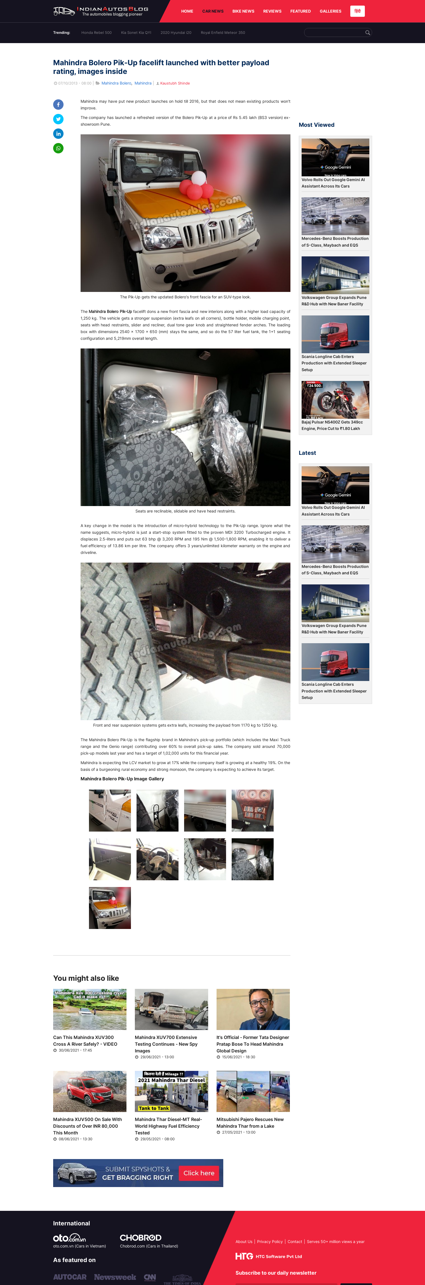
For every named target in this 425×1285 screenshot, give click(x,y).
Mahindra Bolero (116, 83)
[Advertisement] (335, 84)
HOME (187, 11)
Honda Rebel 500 (96, 32)
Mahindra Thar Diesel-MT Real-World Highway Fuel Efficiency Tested (168, 1126)
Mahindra (143, 83)
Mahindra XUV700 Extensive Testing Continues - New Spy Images (166, 1044)
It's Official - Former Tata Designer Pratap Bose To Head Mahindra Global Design (253, 1044)
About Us (244, 1241)
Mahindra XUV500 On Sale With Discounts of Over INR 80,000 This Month (87, 1126)
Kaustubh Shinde (172, 83)
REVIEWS (272, 11)
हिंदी (357, 11)
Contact (295, 1241)
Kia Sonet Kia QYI (136, 32)
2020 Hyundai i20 (176, 32)
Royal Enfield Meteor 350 (223, 32)
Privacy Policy (270, 1241)
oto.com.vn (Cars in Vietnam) (79, 1246)
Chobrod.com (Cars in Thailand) (149, 1246)
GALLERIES (330, 11)
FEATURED (300, 11)
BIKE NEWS (243, 11)
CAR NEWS (213, 11)
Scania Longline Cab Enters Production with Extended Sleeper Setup (334, 363)
